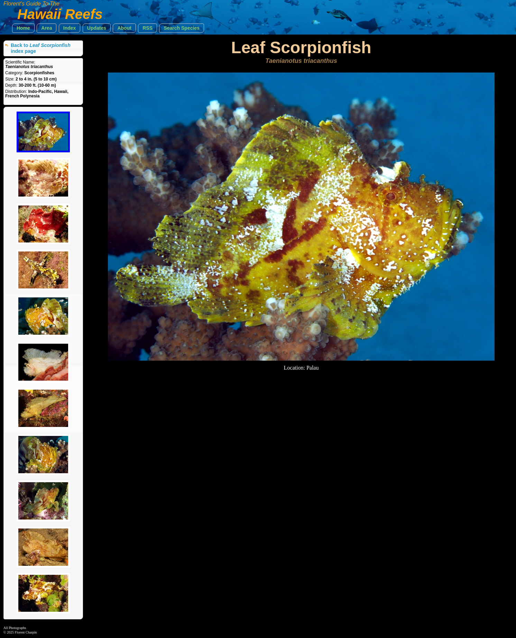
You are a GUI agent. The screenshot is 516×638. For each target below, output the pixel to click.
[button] (23, 28)
